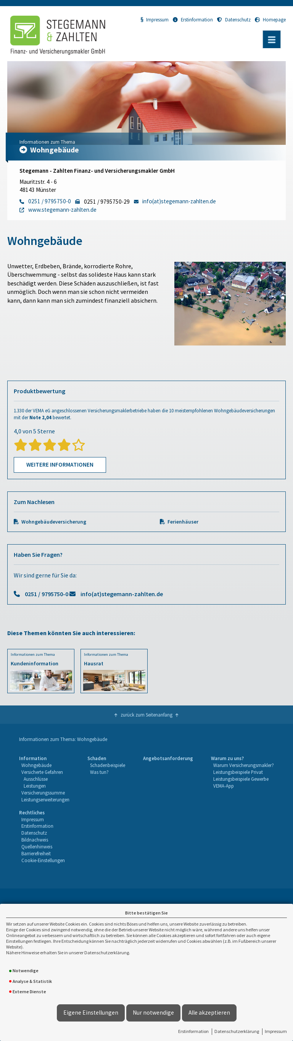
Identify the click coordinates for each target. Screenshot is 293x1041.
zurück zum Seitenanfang (146, 715)
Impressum (276, 1031)
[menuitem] (44, 779)
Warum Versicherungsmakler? (243, 765)
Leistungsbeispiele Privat (238, 772)
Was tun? (99, 772)
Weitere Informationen (59, 464)
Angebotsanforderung (168, 758)
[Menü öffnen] (271, 39)
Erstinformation (193, 1031)
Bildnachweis (34, 840)
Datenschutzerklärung (236, 1031)
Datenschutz (234, 19)
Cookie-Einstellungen (43, 860)
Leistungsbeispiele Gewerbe (241, 779)
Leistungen (35, 786)
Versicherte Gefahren (42, 772)
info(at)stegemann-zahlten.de (121, 594)
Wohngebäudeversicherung (53, 522)
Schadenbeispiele (107, 765)
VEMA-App (223, 786)
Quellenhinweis (36, 846)
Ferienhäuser (182, 522)
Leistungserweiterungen (45, 799)
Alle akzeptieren (209, 1012)
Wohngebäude (36, 765)
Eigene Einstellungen (90, 1012)
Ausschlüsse (36, 779)
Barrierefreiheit (36, 853)
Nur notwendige (153, 1012)
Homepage (270, 19)
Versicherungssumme (43, 793)
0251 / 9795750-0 (46, 594)
